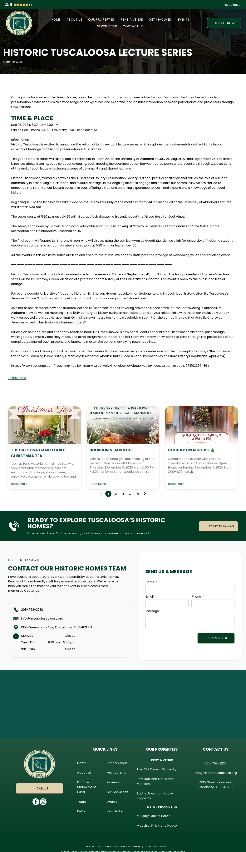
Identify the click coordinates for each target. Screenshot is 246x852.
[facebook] (35, 802)
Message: (152, 611)
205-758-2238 (32, 609)
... (130, 494)
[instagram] (43, 802)
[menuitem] (56, 19)
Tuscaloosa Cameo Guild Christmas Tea (38, 453)
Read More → (21, 484)
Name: (150, 582)
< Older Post (17, 378)
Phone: (196, 596)
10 (137, 494)
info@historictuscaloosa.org (42, 618)
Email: (149, 596)
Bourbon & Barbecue (111, 450)
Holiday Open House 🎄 (191, 450)
